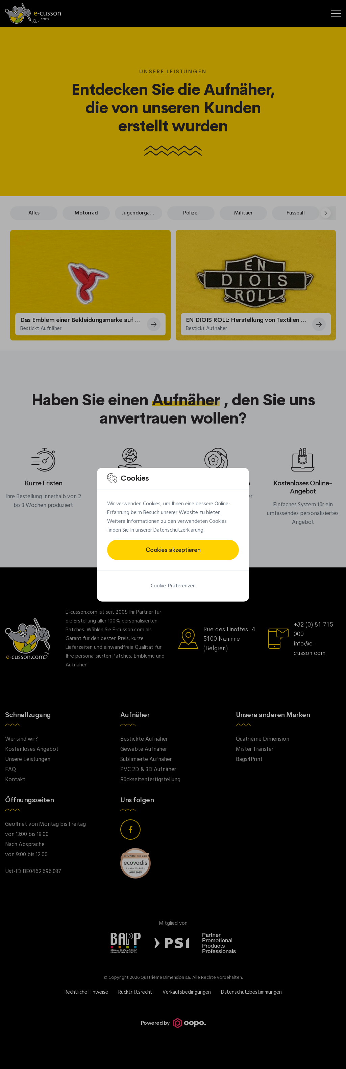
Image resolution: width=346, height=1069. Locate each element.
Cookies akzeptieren (173, 550)
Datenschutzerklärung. (178, 530)
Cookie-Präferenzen (173, 586)
